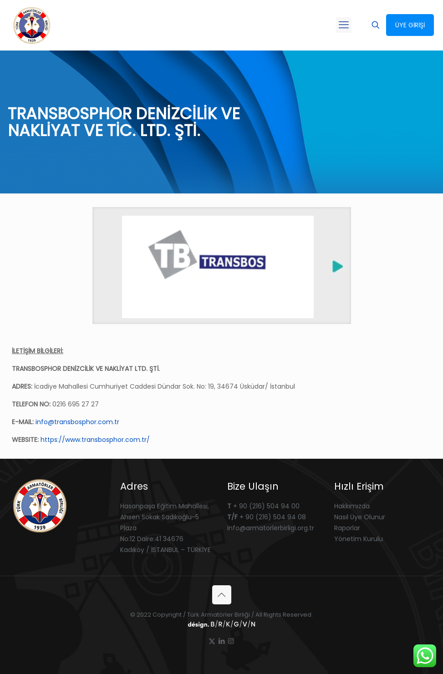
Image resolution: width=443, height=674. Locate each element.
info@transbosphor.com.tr (77, 421)
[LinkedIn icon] (221, 641)
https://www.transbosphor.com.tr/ (95, 439)
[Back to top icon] (221, 594)
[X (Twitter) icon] (212, 641)
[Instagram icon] (231, 641)
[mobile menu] (343, 25)
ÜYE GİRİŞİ (410, 25)
